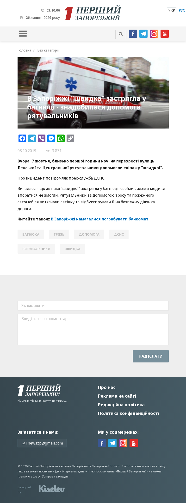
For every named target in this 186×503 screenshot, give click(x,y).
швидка (73, 248)
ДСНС (119, 234)
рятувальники (36, 248)
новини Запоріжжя (74, 466)
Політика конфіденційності (128, 413)
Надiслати (151, 356)
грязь (59, 234)
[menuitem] (171, 10)
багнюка (30, 234)
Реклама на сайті (117, 396)
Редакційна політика (121, 404)
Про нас (106, 387)
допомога (89, 234)
